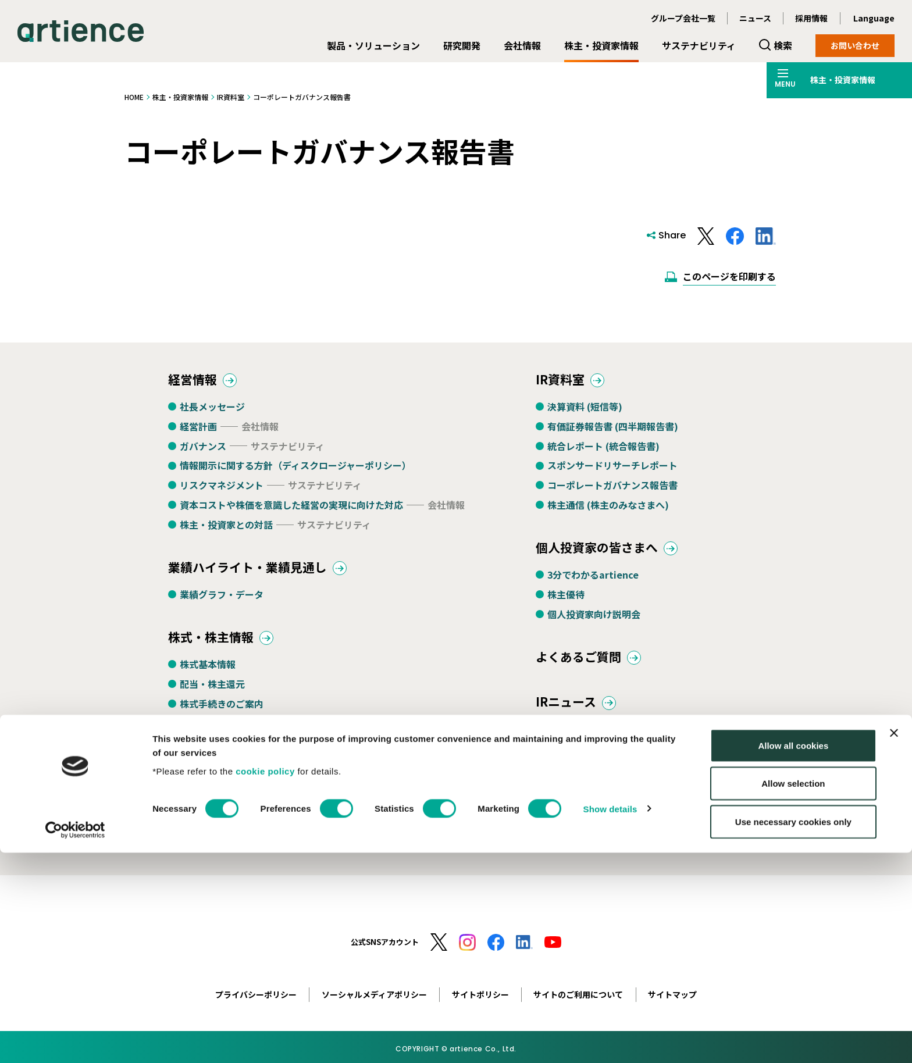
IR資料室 (230, 97)
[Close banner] (894, 943)
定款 (189, 851)
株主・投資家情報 (601, 45)
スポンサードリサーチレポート (612, 469)
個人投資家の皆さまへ (605, 553)
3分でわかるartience (593, 581)
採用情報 (811, 18)
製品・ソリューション (373, 45)
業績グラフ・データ (221, 601)
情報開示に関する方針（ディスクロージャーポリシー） (295, 469)
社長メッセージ (212, 410)
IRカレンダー (207, 832)
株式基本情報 (208, 674)
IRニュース (570, 713)
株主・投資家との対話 (226, 528)
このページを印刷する (729, 276)
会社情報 (522, 45)
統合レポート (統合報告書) (603, 449)
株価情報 (198, 753)
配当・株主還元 (212, 694)
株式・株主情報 (217, 645)
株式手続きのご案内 (221, 713)
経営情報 (196, 381)
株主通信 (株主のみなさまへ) (608, 508)
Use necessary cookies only (793, 1032)
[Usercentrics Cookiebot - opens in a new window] (75, 1040)
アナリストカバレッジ (226, 792)
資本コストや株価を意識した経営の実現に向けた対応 (291, 508)
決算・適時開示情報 (589, 742)
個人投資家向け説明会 (593, 620)
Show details (610, 1019)
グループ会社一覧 (683, 18)
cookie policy (265, 981)
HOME (134, 97)
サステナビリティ (699, 45)
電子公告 (198, 812)
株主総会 (198, 733)
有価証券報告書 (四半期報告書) (612, 430)
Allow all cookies (793, 956)
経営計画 (198, 430)
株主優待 (566, 601)
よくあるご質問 (584, 665)
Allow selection (793, 994)
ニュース (755, 18)
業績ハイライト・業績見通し (259, 572)
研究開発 (461, 45)
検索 (783, 45)
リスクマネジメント (221, 488)
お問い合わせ (855, 45)
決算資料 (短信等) (584, 410)
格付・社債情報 (212, 772)
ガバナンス (203, 449)
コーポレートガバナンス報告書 (612, 488)
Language (874, 18)
